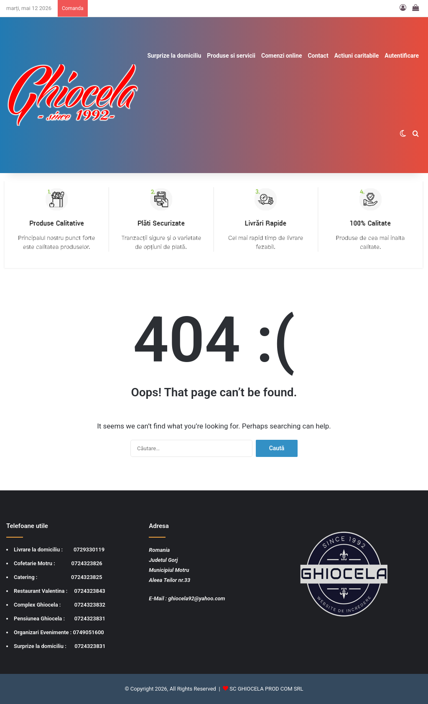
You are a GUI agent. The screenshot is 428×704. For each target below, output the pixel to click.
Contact (318, 55)
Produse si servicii (231, 55)
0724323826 (86, 563)
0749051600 (88, 632)
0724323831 (89, 618)
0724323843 (89, 591)
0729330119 (89, 549)
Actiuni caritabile (356, 55)
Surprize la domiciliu (174, 55)
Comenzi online (281, 55)
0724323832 (89, 605)
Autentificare (402, 55)
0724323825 (86, 577)
